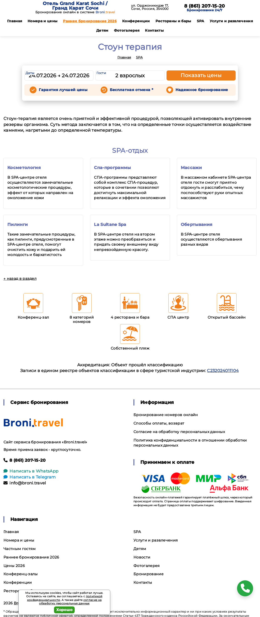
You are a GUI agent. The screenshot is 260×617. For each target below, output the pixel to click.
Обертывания (196, 224)
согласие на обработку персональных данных (70, 601)
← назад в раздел (20, 278)
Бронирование (148, 574)
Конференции (136, 21)
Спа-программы (112, 167)
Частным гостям (19, 549)
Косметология (24, 167)
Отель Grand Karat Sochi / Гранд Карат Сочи (75, 5)
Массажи (191, 167)
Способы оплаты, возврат (158, 423)
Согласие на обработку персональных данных (179, 432)
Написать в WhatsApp (30, 471)
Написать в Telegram (29, 477)
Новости (141, 557)
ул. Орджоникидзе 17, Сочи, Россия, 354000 (150, 7)
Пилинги (17, 224)
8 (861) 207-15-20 (204, 5)
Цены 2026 (14, 566)
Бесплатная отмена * (131, 90)
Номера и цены (42, 21)
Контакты (154, 30)
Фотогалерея (127, 30)
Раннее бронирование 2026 (90, 21)
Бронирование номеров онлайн (165, 415)
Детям (102, 30)
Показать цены (201, 75)
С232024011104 (223, 370)
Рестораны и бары (173, 21)
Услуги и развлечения (231, 21)
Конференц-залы (20, 574)
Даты (29, 73)
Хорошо (64, 610)
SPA (200, 21)
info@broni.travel (24, 483)
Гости (101, 73)
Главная (14, 21)
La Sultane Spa (110, 224)
